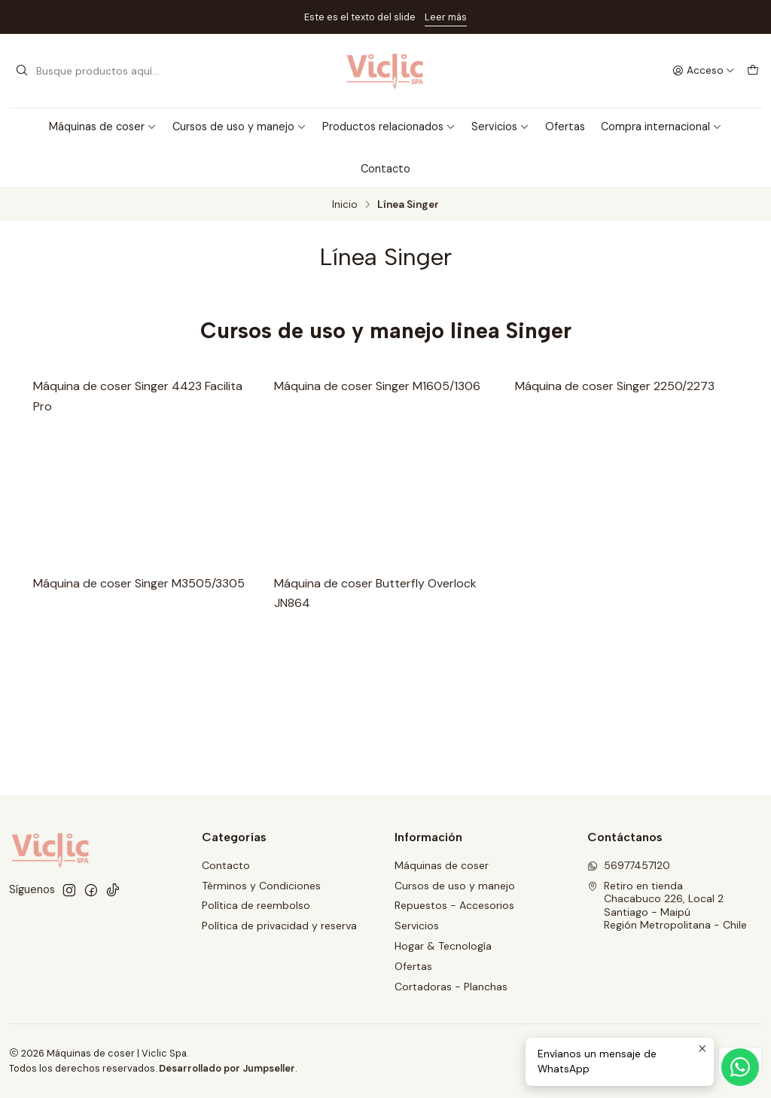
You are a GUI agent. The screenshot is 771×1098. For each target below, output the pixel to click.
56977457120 (628, 865)
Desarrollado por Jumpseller (227, 1068)
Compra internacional (661, 126)
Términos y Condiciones (261, 885)
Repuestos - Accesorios (454, 905)
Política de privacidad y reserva (279, 925)
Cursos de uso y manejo (239, 126)
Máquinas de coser (103, 126)
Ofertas (565, 126)
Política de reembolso (256, 905)
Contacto (385, 168)
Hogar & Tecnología (443, 946)
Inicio (345, 205)
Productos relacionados (389, 126)
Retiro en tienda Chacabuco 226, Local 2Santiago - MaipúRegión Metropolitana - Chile (667, 905)
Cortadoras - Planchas (451, 986)
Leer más (446, 17)
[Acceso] (704, 70)
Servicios (500, 126)
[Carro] (753, 70)
